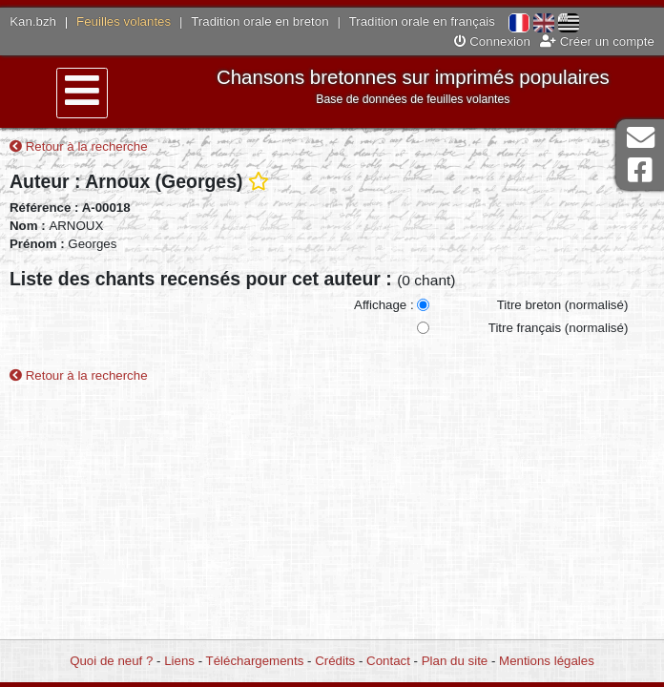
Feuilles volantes (123, 21)
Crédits (335, 661)
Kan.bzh (33, 21)
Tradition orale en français (422, 21)
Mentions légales (546, 661)
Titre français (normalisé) (558, 328)
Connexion (492, 41)
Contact (388, 661)
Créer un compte (597, 41)
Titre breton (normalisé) (563, 305)
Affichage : (384, 305)
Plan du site (455, 661)
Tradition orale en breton (259, 21)
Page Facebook (640, 170)
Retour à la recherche (79, 146)
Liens (179, 661)
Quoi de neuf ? (111, 661)
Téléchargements (255, 661)
